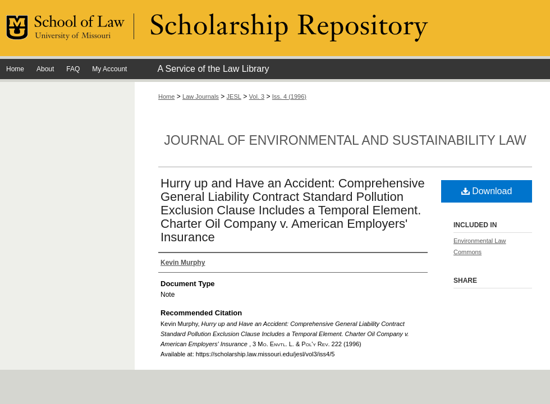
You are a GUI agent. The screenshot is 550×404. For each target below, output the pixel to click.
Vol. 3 (257, 96)
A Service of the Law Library (213, 69)
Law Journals (200, 96)
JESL (234, 96)
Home (166, 96)
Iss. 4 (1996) (289, 96)
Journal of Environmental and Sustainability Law (345, 140)
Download (486, 191)
